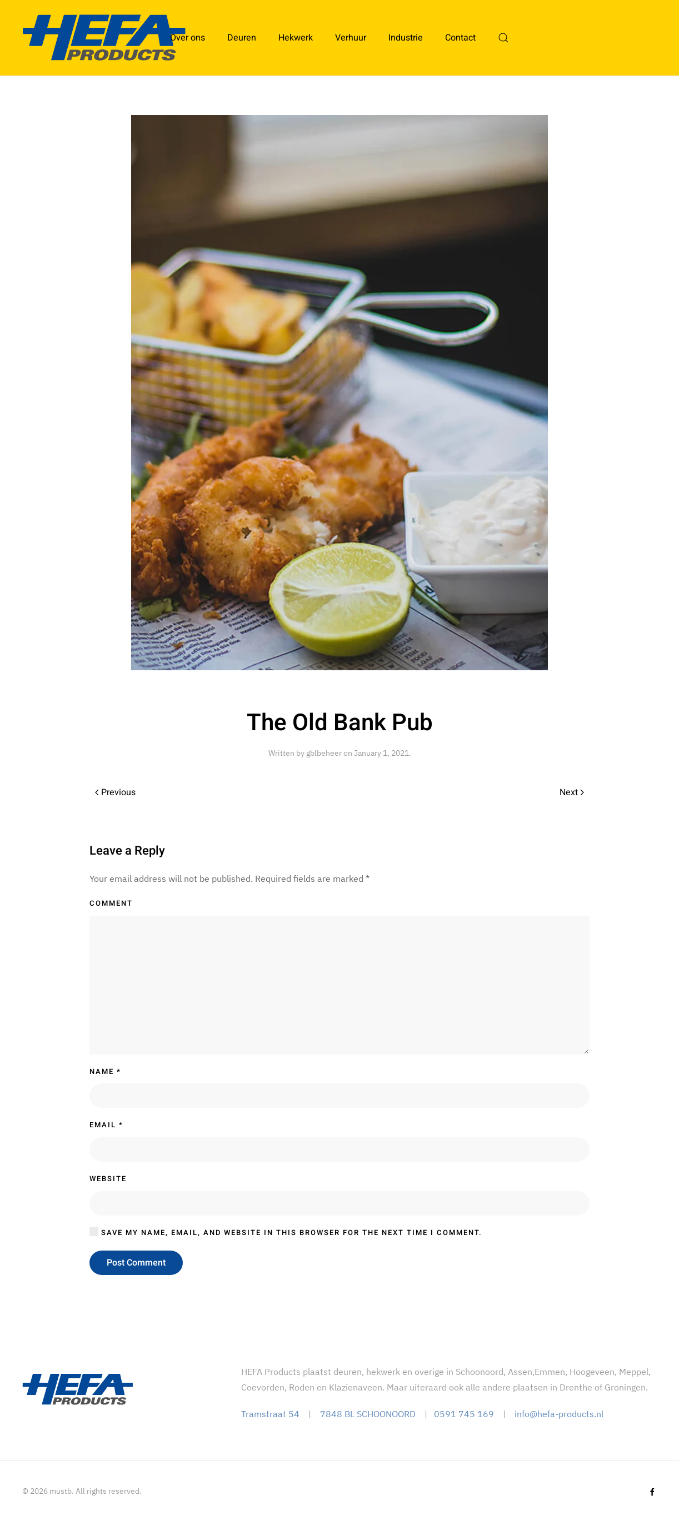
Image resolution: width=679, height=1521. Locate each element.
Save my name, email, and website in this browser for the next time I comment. (285, 1232)
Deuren (241, 37)
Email (106, 1125)
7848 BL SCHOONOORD (368, 1413)
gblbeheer (324, 753)
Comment (111, 903)
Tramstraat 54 (270, 1413)
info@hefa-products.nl (559, 1413)
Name (105, 1071)
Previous (115, 792)
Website (108, 1178)
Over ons (187, 37)
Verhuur (350, 37)
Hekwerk (295, 37)
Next (572, 792)
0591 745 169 (464, 1413)
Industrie (405, 37)
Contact (460, 37)
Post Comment (136, 1262)
